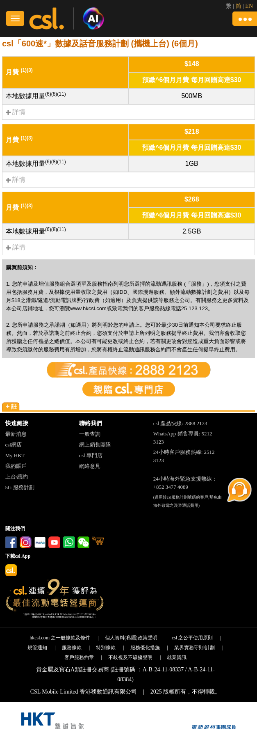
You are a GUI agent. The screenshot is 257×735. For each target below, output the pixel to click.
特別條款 (106, 647)
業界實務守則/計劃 (194, 647)
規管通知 (37, 647)
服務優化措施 (145, 647)
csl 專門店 (90, 455)
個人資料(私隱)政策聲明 (131, 638)
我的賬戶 (16, 466)
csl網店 (13, 445)
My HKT (15, 455)
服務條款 (72, 647)
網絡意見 (89, 466)
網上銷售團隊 (95, 445)
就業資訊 (176, 657)
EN (249, 6)
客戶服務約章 (79, 657)
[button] (244, 18)
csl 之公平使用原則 (192, 638)
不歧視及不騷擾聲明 (130, 657)
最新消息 (16, 434)
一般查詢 (89, 434)
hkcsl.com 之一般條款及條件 (60, 638)
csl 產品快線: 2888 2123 (180, 423)
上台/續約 (16, 477)
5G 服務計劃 (19, 487)
